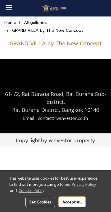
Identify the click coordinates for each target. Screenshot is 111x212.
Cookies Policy (31, 190)
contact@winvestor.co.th (63, 118)
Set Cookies (40, 201)
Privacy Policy (84, 184)
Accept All (72, 201)
